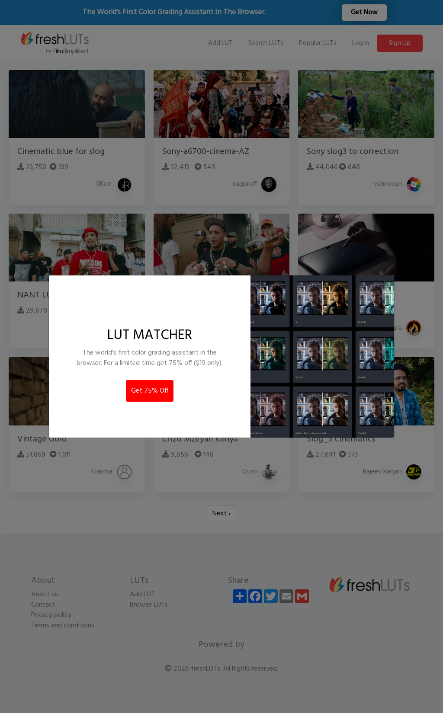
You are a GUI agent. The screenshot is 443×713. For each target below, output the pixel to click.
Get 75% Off (149, 390)
